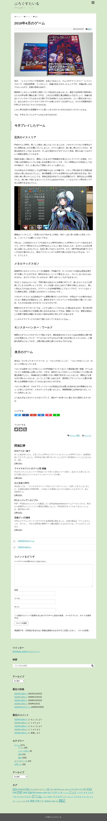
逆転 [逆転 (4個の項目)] (53, 801)
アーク (21, 748)
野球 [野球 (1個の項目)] (57, 801)
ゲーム (72, 435)
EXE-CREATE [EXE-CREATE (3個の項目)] (34, 789)
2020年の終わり (21, 697)
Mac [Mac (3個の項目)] (62, 789)
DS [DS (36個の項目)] (27, 789)
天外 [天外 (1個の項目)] (24, 801)
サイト (17, 607)
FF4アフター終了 (22, 451)
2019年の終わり (21, 700)
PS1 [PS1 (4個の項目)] (80, 789)
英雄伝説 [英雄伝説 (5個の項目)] (47, 801)
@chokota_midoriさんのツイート (26, 652)
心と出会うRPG (21, 483)
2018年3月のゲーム (23, 541)
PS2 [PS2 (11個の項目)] (85, 789)
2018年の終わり (22, 547)
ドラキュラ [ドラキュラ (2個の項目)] (69, 797)
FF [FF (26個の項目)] (48, 789)
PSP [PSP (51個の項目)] (19, 792)
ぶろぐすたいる (26, 3)
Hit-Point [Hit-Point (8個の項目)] (57, 789)
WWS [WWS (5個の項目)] (45, 792)
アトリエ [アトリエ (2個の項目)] (65, 792)
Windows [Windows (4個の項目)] (39, 792)
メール (17, 598)
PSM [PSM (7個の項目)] (15, 792)
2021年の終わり (21, 694)
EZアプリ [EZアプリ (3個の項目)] (43, 789)
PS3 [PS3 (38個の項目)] (89, 789)
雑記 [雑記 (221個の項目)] (62, 800)
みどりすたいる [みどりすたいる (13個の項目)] (55, 792)
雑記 (89, 29)
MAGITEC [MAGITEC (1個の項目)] (68, 789)
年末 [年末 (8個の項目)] (28, 801)
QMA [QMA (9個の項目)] (25, 792)
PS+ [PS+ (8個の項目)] (77, 789)
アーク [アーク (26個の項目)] (73, 792)
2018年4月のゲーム (22, 707)
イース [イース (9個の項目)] (80, 792)
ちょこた (87, 435)
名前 (16, 590)
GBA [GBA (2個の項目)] (51, 789)
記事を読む (18, 463)
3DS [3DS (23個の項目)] (15, 789)
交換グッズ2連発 (22, 518)
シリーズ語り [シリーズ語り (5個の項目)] (47, 797)
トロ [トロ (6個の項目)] (64, 797)
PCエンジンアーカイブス (26, 500)
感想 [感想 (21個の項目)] (32, 801)
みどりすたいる (20, 761)
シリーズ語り (23, 751)
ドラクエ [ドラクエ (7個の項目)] (77, 797)
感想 (20, 754)
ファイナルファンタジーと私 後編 (30, 468)
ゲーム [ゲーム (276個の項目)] (37, 796)
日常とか (18, 764)
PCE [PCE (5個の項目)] (73, 789)
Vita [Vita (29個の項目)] (30, 792)
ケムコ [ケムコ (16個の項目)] (27, 796)
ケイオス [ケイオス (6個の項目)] (20, 797)
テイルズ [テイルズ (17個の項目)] (57, 796)
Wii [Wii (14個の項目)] (33, 792)
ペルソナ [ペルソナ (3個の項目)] (19, 801)
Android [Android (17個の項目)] (21, 789)
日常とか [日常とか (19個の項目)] (39, 801)
